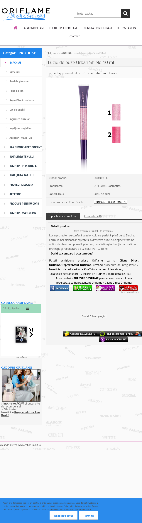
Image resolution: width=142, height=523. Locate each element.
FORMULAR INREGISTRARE (98, 28)
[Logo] (25, 13)
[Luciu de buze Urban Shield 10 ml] (94, 79)
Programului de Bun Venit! (20, 413)
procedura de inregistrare (120, 265)
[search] (125, 13)
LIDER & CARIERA (126, 28)
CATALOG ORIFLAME (34, 28)
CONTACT (75, 36)
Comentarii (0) (93, 216)
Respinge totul (63, 515)
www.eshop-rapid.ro (29, 445)
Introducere (54, 53)
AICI (128, 273)
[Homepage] (15, 28)
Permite (89, 515)
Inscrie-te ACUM (13, 403)
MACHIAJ (66, 53)
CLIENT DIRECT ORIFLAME (63, 28)
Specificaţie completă (63, 216)
